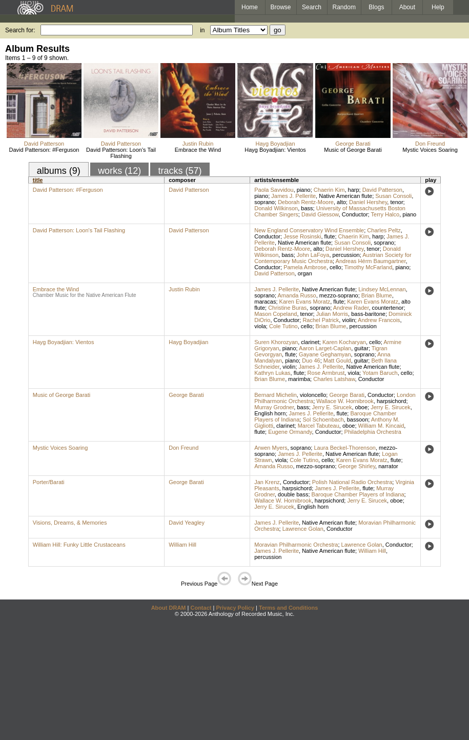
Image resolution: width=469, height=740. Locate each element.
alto (341, 202)
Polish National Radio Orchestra (352, 482)
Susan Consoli (393, 196)
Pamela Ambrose (305, 267)
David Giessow (320, 214)
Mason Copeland (275, 314)
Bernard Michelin (275, 395)
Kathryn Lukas (272, 373)
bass (307, 208)
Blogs (376, 7)
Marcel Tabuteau (318, 426)
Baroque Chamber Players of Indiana (358, 494)
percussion (346, 255)
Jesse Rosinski (302, 236)
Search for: (20, 30)
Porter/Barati (49, 482)
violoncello (313, 395)
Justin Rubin (198, 144)
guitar (361, 348)
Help (438, 7)
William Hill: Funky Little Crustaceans (79, 545)
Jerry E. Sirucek (332, 407)
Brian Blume (376, 295)
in (202, 30)
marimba (299, 379)
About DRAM (168, 608)
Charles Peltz (383, 230)
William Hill (182, 545)
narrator (388, 466)
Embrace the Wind (198, 150)
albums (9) (58, 171)
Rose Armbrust (326, 373)
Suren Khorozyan (276, 342)
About (407, 7)
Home (249, 7)
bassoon (358, 419)
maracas (265, 301)
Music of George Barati (353, 150)
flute (329, 236)
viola (260, 326)
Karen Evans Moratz (305, 301)
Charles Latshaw (334, 379)
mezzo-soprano (338, 295)
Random (344, 7)
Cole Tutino (283, 326)
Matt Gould (337, 360)
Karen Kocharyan (344, 342)
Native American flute (345, 196)
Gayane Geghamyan (325, 354)
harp (353, 190)
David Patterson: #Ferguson (44, 150)
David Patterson (44, 144)
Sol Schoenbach (322, 419)
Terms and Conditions (288, 608)
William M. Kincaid (381, 426)
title (38, 180)
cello (335, 267)
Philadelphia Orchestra (372, 432)
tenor (396, 202)
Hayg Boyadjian (275, 144)
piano (304, 190)
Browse (281, 7)
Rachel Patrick (320, 320)
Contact (200, 608)
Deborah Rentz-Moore (306, 202)
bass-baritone (368, 314)
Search (311, 7)
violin (348, 320)
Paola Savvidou (273, 190)
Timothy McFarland (368, 267)
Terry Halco (385, 214)
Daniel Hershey (368, 202)
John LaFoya (313, 255)
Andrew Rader (351, 308)
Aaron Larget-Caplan (325, 348)
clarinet (310, 342)
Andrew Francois (379, 320)
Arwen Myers (270, 448)
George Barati (352, 144)
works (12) (119, 171)
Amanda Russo (297, 295)
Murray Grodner (274, 407)
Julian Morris (332, 314)
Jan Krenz (267, 482)
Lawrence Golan (302, 529)
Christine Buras (287, 308)
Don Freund (430, 144)
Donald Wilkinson (276, 208)
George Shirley (357, 466)
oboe (361, 407)
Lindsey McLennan (381, 289)
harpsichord (391, 401)
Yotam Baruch (380, 373)
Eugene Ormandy (290, 432)
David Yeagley (187, 522)
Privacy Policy (235, 608)
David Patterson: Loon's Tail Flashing (121, 153)
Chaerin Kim (329, 190)
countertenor (388, 308)
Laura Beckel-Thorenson (344, 448)
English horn (270, 413)
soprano (264, 202)
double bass (293, 494)
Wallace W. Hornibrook (344, 401)
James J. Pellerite (293, 196)
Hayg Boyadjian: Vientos (275, 150)
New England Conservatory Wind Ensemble (309, 230)
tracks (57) (179, 171)
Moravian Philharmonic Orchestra (296, 545)
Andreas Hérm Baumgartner (371, 261)
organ (305, 273)
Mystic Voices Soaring (430, 150)
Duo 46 (311, 360)
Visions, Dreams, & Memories (70, 522)
